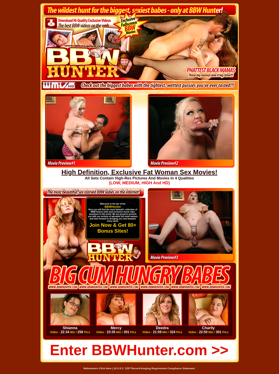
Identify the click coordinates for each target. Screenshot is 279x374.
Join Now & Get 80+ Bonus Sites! (112, 228)
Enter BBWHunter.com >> (139, 350)
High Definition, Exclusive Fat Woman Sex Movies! (139, 172)
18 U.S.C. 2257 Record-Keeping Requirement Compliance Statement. (154, 368)
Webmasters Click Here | (98, 368)
